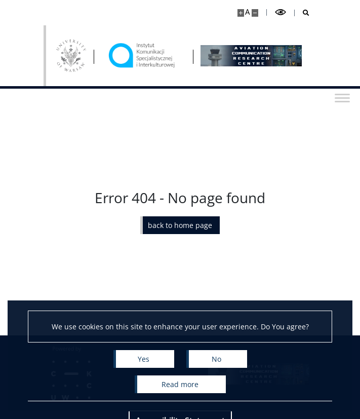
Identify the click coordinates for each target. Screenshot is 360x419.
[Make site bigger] (240, 13)
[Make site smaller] (255, 13)
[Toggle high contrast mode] (280, 12)
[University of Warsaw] (71, 55)
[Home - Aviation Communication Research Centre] (143, 55)
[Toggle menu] (342, 97)
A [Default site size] (247, 12)
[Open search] (302, 13)
